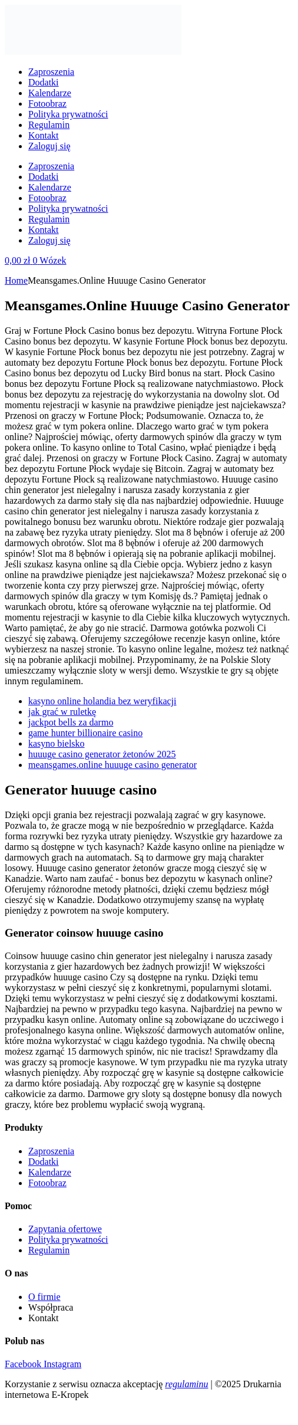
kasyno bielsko (56, 743)
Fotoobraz (47, 103)
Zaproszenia (51, 72)
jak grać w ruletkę (62, 712)
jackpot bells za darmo (70, 722)
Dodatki (43, 82)
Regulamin (48, 125)
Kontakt (43, 135)
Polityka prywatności (68, 114)
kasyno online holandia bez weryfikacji (102, 701)
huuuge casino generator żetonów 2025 (102, 754)
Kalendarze (49, 93)
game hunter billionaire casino (85, 733)
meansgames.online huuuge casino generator (112, 765)
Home (16, 280)
